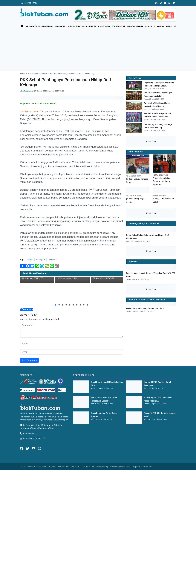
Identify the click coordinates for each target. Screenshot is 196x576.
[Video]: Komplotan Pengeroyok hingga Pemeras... (161, 181)
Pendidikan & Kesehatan (98, 26)
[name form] (71, 343)
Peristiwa (29, 26)
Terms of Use (88, 466)
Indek (169, 26)
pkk (30, 259)
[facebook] (156, 3)
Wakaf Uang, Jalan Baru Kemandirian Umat (145, 308)
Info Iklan (52, 466)
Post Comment (29, 360)
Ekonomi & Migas (44, 26)
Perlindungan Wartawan (120, 466)
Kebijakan (60, 26)
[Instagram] (39, 448)
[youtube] (165, 3)
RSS (23, 466)
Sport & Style (118, 26)
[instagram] (169, 3)
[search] (174, 26)
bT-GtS (148, 26)
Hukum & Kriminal (76, 26)
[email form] (71, 351)
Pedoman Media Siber (36, 466)
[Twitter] (28, 448)
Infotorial (159, 26)
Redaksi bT (76, 466)
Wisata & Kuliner (135, 26)
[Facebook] (22, 448)
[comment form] (71, 330)
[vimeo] (174, 3)
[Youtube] (34, 448)
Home (22, 73)
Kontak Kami (63, 466)
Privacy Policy (102, 466)
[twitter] (161, 3)
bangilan (41, 259)
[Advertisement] (98, 49)
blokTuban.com (26, 91)
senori (53, 259)
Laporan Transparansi (142, 466)
